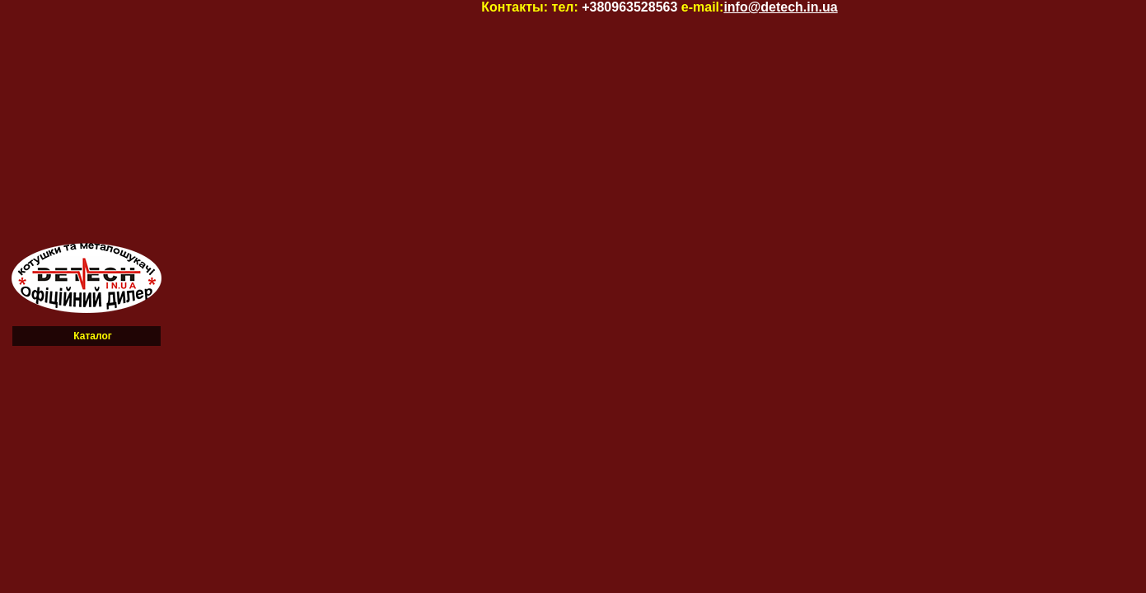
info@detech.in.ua (780, 7)
